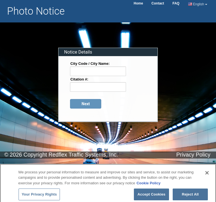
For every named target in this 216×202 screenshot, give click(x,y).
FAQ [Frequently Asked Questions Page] (175, 3)
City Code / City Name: (89, 63)
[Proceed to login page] (85, 104)
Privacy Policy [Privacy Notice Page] (193, 155)
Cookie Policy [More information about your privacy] (148, 186)
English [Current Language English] (197, 4)
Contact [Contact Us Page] (158, 3)
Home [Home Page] (138, 3)
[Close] (207, 175)
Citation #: (79, 79)
